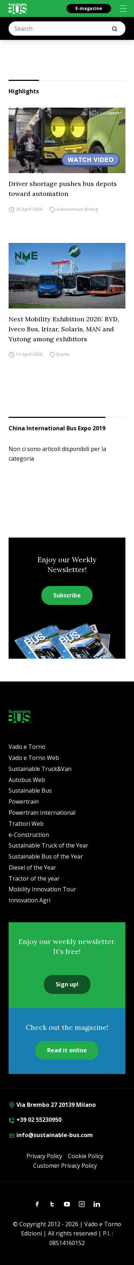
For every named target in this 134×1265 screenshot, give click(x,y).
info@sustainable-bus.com (51, 1135)
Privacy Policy (44, 1156)
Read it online (67, 1050)
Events (62, 355)
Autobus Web (27, 780)
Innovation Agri (29, 900)
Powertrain (24, 801)
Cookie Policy (85, 1156)
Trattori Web (26, 824)
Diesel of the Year (32, 867)
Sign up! (67, 984)
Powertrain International (42, 812)
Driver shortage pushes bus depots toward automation (63, 189)
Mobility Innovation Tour (42, 889)
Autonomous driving (77, 209)
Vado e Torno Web (34, 758)
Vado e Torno (27, 747)
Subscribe (67, 595)
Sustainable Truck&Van (40, 769)
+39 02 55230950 (35, 1120)
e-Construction (29, 835)
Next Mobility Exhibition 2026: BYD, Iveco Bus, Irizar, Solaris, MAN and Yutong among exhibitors (64, 329)
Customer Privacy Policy (65, 1166)
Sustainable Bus (30, 790)
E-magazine (88, 8)
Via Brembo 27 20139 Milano (52, 1105)
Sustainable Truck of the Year (48, 845)
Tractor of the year (34, 878)
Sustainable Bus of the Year (46, 856)
